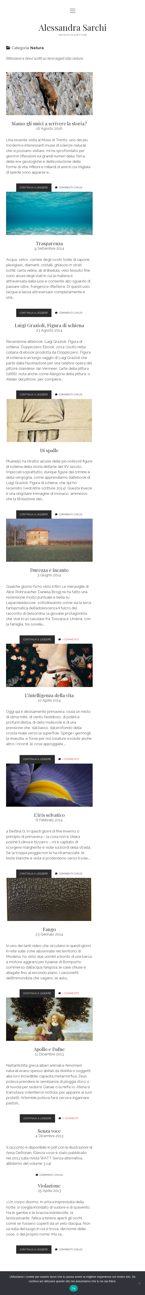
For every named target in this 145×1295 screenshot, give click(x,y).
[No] (139, 1283)
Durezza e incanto (49, 540)
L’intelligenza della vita (49, 665)
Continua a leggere (35, 188)
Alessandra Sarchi (73, 27)
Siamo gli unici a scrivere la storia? (49, 93)
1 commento (70, 639)
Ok (74, 1288)
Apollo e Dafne (49, 1019)
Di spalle (49, 420)
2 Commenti (70, 1118)
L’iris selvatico (49, 785)
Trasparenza (49, 213)
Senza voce (49, 1131)
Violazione (49, 1185)
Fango (49, 899)
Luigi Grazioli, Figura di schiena (49, 325)
